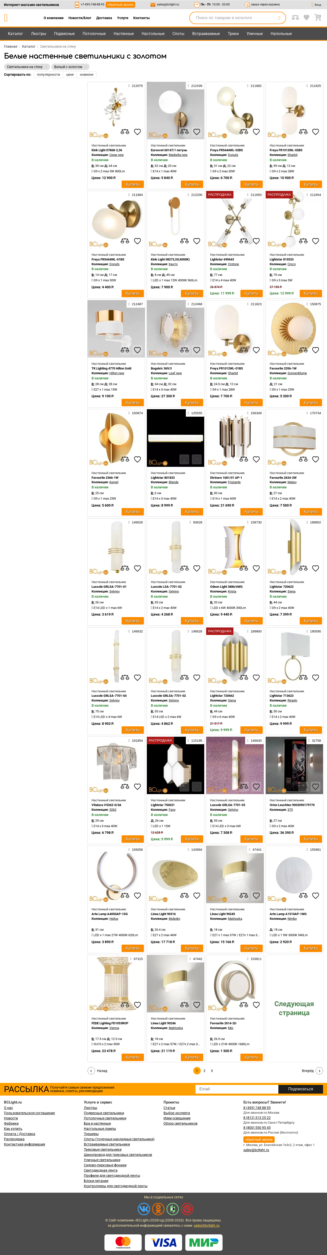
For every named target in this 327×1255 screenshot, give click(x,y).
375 (290, 810)
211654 (314, 195)
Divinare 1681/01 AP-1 (226, 478)
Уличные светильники (102, 1160)
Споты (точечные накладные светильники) (119, 1139)
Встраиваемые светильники (107, 1144)
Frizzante (234, 482)
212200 (195, 195)
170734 (314, 413)
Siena (291, 591)
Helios (113, 919)
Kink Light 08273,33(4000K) (170, 259)
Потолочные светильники (105, 1118)
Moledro (174, 919)
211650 (254, 195)
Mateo (292, 482)
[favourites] (137, 132)
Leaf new (175, 373)
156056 (136, 849)
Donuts (233, 155)
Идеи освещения (177, 1118)
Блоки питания (96, 1181)
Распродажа (14, 1139)
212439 (195, 86)
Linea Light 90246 (163, 1023)
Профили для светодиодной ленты (112, 1176)
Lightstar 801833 (163, 478)
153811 (254, 959)
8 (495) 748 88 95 (257, 1108)
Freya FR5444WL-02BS (226, 150)
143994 (195, 849)
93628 (196, 522)
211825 (314, 86)
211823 (254, 304)
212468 (195, 304)
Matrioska (235, 919)
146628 (195, 631)
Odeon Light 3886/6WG (226, 587)
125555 (195, 413)
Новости (11, 1118)
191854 (136, 740)
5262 (112, 810)
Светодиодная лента (101, 1170)
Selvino (114, 591)
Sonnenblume (297, 373)
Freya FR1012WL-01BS (226, 368)
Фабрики (11, 1123)
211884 (136, 195)
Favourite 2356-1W (283, 368)
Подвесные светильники (104, 1113)
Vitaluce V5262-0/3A (106, 805)
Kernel (113, 482)
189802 (314, 522)
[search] (279, 18)
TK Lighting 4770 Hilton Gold (111, 368)
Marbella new (178, 155)
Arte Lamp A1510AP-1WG (288, 914)
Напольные (281, 33)
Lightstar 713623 (282, 696)
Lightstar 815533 (282, 259)
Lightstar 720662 (222, 696)
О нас (8, 1108)
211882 (254, 86)
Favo (172, 810)
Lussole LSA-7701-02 (166, 587)
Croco (292, 264)
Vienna (114, 1028)
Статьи (169, 1108)
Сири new (116, 155)
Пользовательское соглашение (29, 1113)
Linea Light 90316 (163, 914)
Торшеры (91, 1134)
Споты (178, 33)
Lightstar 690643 (222, 259)
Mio (230, 1028)
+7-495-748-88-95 (92, 4)
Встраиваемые (206, 33)
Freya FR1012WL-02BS (286, 150)
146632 (136, 631)
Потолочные (94, 33)
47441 (255, 849)
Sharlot (292, 155)
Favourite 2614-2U (223, 1023)
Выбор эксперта (177, 1113)
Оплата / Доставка (19, 1134)
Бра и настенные (97, 1123)
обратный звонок (120, 4)
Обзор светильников (180, 1123)
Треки (233, 33)
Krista (232, 591)
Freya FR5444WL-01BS (108, 259)
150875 (314, 304)
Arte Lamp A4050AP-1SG (110, 914)
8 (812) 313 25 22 (257, 1118)
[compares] (125, 132)
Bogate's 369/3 (161, 368)
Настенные (124, 33)
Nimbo (292, 919)
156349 (254, 413)
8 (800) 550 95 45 (257, 1128)
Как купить (13, 1129)
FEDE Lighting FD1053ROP (110, 1023)
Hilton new (116, 373)
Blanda (173, 482)
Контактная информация (24, 1144)
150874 (136, 413)
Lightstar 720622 (282, 587)
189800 (254, 631)
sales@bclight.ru (168, 4)
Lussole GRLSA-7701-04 (109, 696)
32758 (314, 740)
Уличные (255, 33)
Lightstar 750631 (163, 805)
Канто (173, 264)
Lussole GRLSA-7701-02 (168, 696)
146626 (136, 522)
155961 (314, 849)
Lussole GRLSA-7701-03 (227, 805)
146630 (254, 740)
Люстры (38, 33)
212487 (136, 304)
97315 (136, 959)
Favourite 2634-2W (283, 478)
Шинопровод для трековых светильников (118, 1155)
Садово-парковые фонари (105, 1165)
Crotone (233, 264)
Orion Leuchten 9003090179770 (292, 805)
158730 (254, 522)
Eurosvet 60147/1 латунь (169, 150)
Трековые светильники (103, 1149)
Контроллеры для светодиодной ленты (116, 1186)
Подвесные (64, 33)
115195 (195, 740)
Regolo (292, 700)
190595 (314, 631)
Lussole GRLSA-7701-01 (109, 587)
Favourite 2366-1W (105, 478)
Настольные (153, 33)
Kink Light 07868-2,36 (107, 150)
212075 (136, 86)
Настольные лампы (100, 1129)
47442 (196, 959)
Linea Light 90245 (222, 914)
